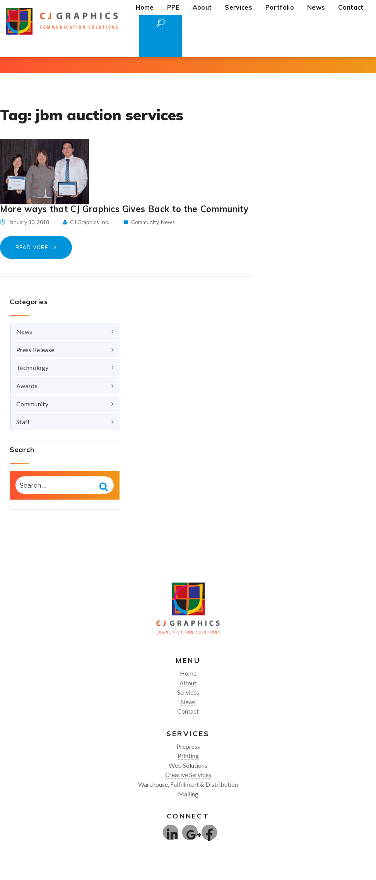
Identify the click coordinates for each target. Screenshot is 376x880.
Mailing (188, 794)
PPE (173, 7)
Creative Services (188, 774)
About (202, 7)
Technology (32, 367)
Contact (350, 7)
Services (238, 7)
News (316, 7)
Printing (188, 755)
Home (145, 7)
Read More (32, 247)
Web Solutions (188, 765)
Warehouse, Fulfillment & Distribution (188, 784)
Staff (23, 421)
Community (145, 222)
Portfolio (279, 7)
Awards (27, 385)
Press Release (35, 349)
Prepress (188, 746)
